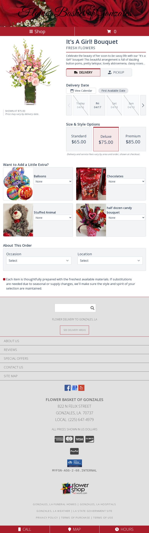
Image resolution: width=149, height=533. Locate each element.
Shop (37, 31)
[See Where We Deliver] (74, 330)
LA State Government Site (92, 511)
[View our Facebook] (68, 389)
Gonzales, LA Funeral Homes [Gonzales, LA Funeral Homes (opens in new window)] (55, 504)
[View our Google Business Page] (74, 389)
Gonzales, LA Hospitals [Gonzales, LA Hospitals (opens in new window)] (98, 504)
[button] (74, 463)
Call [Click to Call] (24, 529)
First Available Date (113, 90)
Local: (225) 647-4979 (74, 419)
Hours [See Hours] (124, 529)
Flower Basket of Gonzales (74, 13)
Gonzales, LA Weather (53, 511)
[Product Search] (75, 308)
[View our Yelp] (81, 389)
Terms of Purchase (75, 517)
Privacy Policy (47, 517)
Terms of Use (103, 517)
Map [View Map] (74, 529)
